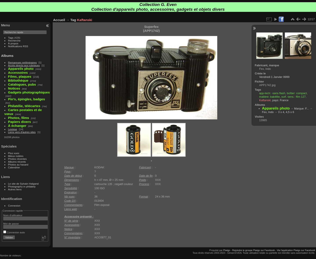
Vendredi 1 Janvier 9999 (274, 77)
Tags (11, 37)
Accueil (59, 20)
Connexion (14, 205)
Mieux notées (15, 156)
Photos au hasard (18, 164)
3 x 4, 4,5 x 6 (286, 112)
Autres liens (15, 189)
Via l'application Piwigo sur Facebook (296, 250)
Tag (73, 20)
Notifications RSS (18, 46)
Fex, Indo (268, 112)
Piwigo (226, 250)
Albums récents (17, 161)
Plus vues (13, 153)
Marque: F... (301, 108)
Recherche (14, 40)
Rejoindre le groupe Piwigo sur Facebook (253, 250)
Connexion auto (14, 232)
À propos (13, 43)
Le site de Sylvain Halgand (23, 183)
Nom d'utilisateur (12, 215)
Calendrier (14, 167)
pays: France (280, 100)
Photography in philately (22, 186)
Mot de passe (11, 223)
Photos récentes (17, 158)
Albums (7, 56)
